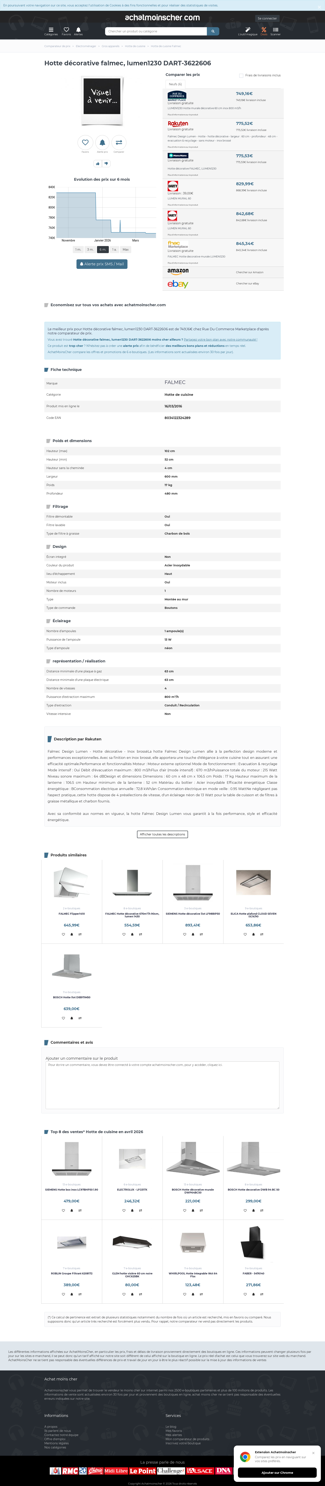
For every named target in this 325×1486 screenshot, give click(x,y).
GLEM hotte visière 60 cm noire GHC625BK (132, 1275)
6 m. (103, 249)
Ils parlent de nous (57, 1431)
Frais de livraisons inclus (260, 75)
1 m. (78, 249)
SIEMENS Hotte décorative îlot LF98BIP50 (193, 913)
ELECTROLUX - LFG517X (132, 1189)
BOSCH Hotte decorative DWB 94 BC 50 (253, 1189)
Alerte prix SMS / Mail (102, 264)
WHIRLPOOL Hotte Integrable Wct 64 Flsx (193, 1275)
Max (126, 249)
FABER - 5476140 (253, 1273)
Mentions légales (56, 1443)
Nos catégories (55, 1447)
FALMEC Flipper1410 (72, 913)
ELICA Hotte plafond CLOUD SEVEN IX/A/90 (253, 915)
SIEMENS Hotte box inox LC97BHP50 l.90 (71, 1189)
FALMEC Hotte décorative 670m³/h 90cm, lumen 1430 (132, 915)
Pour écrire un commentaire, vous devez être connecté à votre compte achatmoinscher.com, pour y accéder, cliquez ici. (162, 1085)
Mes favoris (174, 1431)
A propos (50, 1427)
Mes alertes (174, 1435)
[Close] (319, 7)
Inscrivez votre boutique (183, 1443)
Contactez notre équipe (61, 1435)
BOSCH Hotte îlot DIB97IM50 (71, 997)
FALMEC (175, 382)
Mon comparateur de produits (187, 1439)
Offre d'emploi (54, 1439)
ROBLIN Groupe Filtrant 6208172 (71, 1273)
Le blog (171, 1427)
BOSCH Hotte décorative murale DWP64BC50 (193, 1191)
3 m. (90, 249)
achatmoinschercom (162, 17)
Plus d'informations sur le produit (183, 114)
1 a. (114, 249)
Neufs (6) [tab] (175, 84)
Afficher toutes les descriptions (162, 834)
